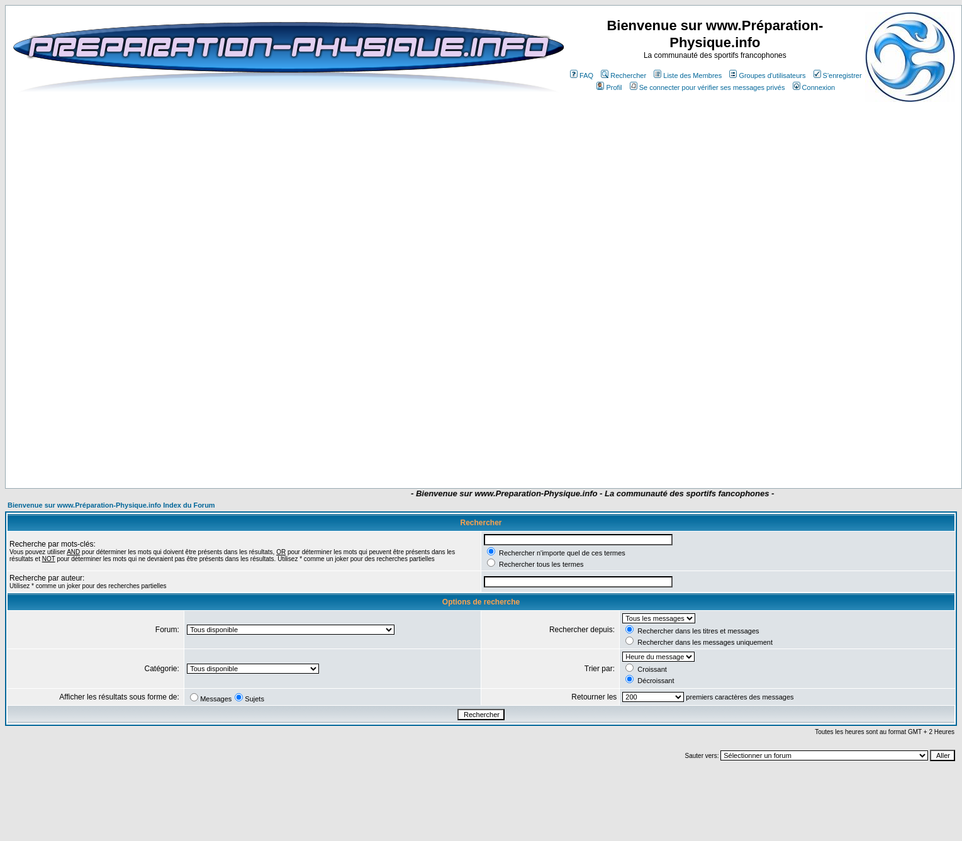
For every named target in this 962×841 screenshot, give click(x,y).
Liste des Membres (688, 75)
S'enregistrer (838, 75)
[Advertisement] (425, 451)
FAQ (581, 75)
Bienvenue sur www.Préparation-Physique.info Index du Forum (111, 505)
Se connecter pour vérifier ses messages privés (707, 87)
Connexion (814, 87)
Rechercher (623, 75)
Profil (609, 87)
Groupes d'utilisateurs (767, 75)
